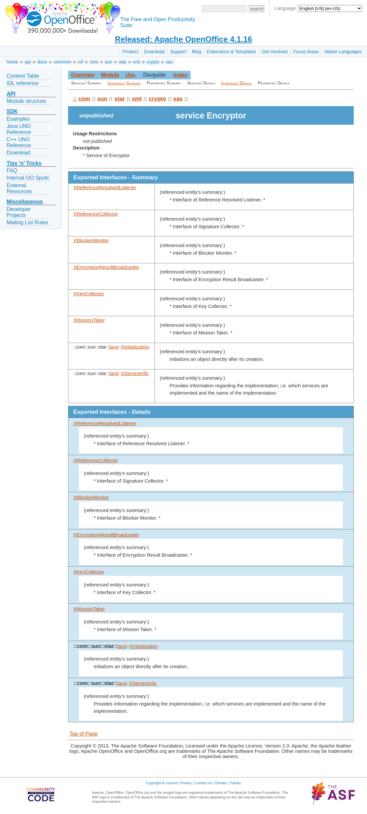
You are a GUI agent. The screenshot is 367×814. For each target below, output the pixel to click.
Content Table (23, 76)
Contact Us (203, 783)
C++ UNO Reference (19, 142)
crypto (153, 61)
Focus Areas (306, 51)
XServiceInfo (134, 373)
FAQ (12, 170)
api (28, 61)
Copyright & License (161, 783)
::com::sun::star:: (95, 646)
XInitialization (135, 347)
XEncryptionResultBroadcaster (106, 267)
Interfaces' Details (236, 83)
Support (178, 51)
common (62, 61)
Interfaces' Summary (124, 83)
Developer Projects (19, 212)
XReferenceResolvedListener (104, 187)
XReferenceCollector (95, 214)
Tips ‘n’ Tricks (24, 163)
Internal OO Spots (28, 178)
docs (42, 61)
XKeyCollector (88, 293)
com (94, 61)
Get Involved (275, 51)
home (12, 61)
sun (108, 61)
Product (130, 51)
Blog (196, 51)
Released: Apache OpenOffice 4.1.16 (183, 39)
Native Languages (343, 51)
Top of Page (83, 734)
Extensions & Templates (231, 51)
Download (154, 51)
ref (80, 61)
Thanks (235, 783)
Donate (220, 783)
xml (136, 61)
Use (130, 75)
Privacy (186, 783)
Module (110, 75)
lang (113, 347)
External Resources (19, 188)
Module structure (26, 101)
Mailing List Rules (27, 222)
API (11, 94)
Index (180, 75)
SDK (12, 111)
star (122, 61)
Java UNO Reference (19, 129)
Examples (18, 119)
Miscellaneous (25, 201)
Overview (82, 75)
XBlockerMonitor (91, 240)
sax (169, 61)
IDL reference (22, 83)
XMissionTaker (89, 320)
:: (75, 98)
